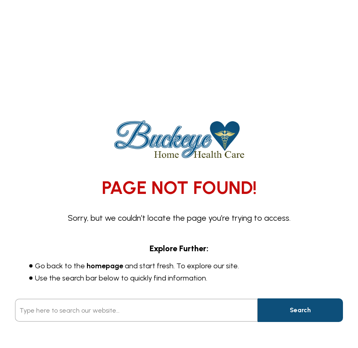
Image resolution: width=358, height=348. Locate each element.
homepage (105, 265)
